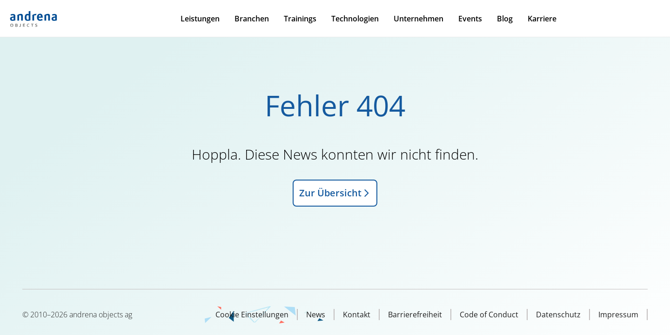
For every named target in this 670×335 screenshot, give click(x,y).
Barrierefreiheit (415, 314)
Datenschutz (558, 314)
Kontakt (356, 314)
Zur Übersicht (335, 193)
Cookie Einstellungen (251, 314)
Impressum (618, 314)
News (315, 314)
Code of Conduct (489, 314)
